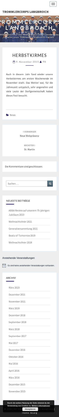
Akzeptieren (30, 409)
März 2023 (14, 287)
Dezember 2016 (17, 349)
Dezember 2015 (17, 384)
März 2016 (14, 377)
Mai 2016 (13, 363)
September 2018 (17, 322)
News (13, 115)
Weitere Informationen (41, 406)
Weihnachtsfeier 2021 (20, 221)
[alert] (29, 265)
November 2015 (17, 391)
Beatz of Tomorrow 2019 (22, 235)
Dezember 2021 (17, 294)
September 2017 (17, 336)
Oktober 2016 (16, 356)
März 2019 (14, 308)
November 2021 (17, 301)
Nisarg (33, 412)
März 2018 (14, 329)
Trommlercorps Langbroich (25, 12)
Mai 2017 (13, 342)
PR (44, 61)
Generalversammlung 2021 (23, 228)
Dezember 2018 (17, 315)
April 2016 (14, 370)
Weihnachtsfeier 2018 (20, 242)
